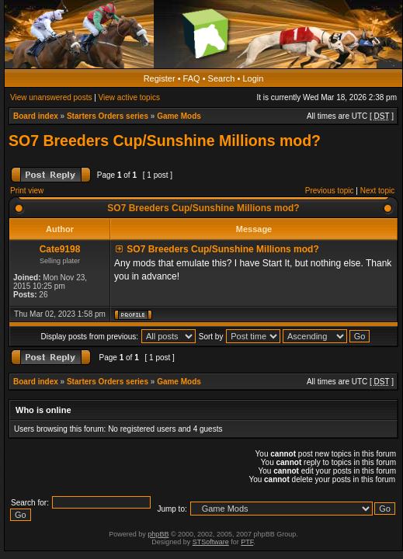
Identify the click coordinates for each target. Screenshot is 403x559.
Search (221, 78)
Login (252, 78)
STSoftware (211, 542)
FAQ (191, 78)
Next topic (377, 190)
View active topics (129, 97)
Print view (26, 190)
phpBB (158, 534)
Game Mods (179, 116)
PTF (247, 542)
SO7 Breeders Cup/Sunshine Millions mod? (165, 140)
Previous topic (329, 190)
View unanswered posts (51, 97)
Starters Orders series (107, 116)
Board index (35, 116)
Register (159, 78)
